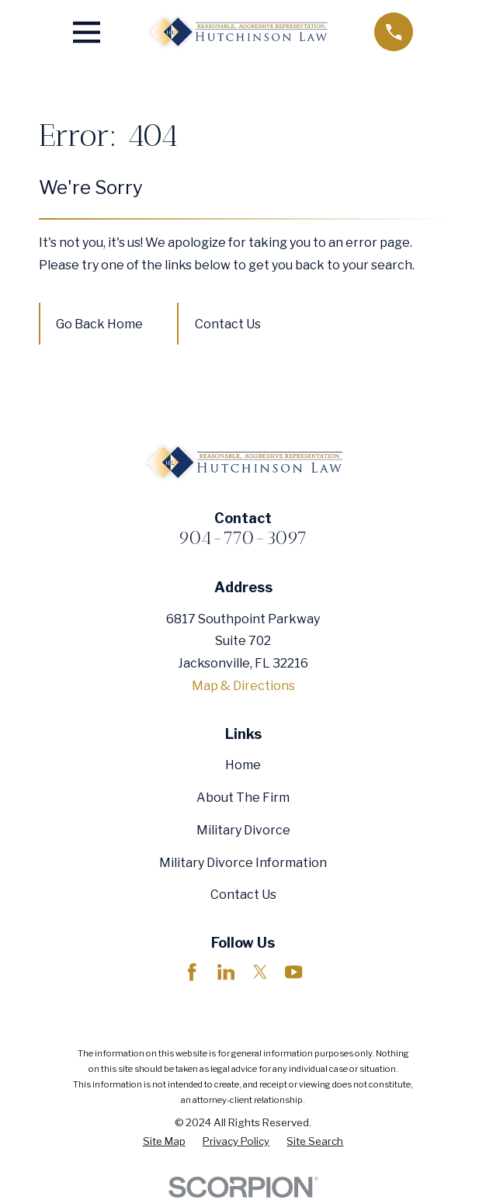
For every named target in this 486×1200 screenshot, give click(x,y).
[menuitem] (164, 1141)
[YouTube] (293, 971)
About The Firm (243, 797)
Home (243, 765)
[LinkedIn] (225, 971)
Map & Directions (243, 685)
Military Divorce (243, 830)
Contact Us (228, 324)
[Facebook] (191, 971)
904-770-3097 (243, 537)
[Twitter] (260, 971)
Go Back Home (99, 324)
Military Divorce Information (243, 862)
